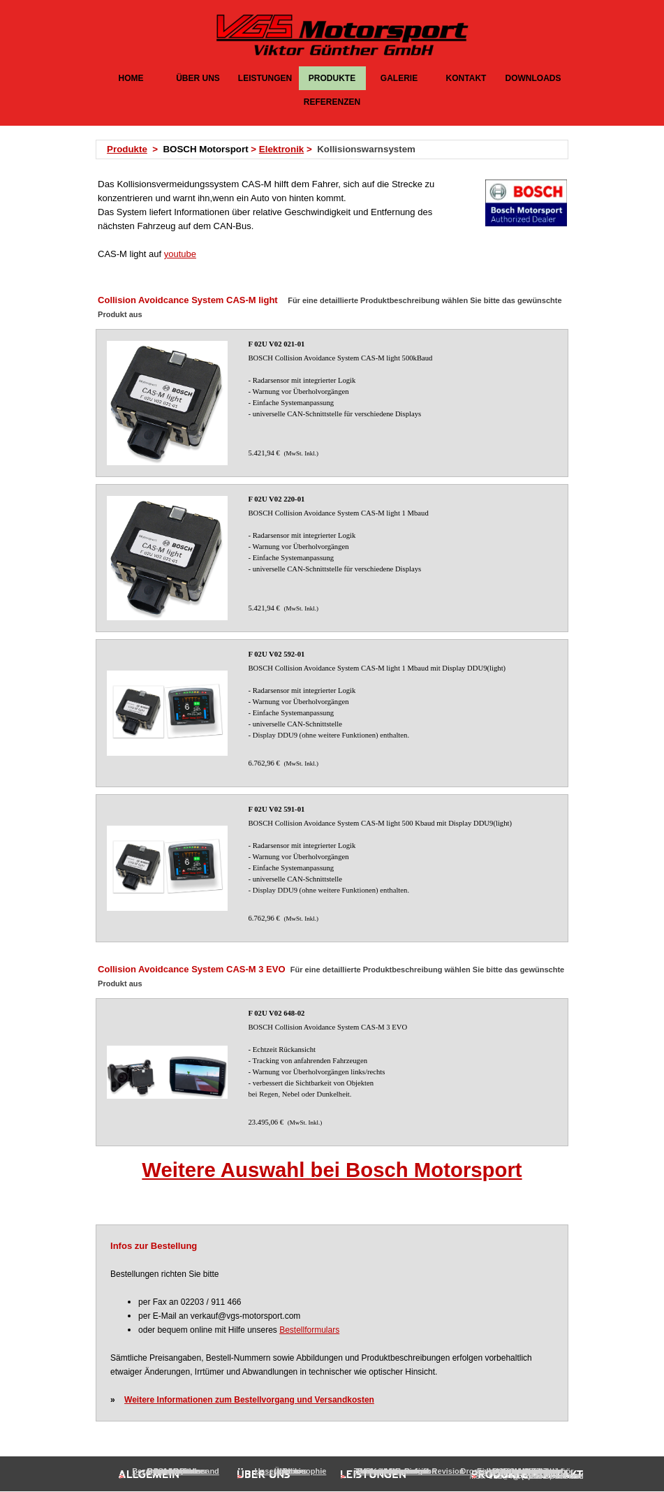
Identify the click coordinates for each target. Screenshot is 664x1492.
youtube (180, 254)
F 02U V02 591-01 (277, 809)
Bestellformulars (309, 1330)
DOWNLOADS (533, 78)
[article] (332, 403)
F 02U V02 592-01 (277, 654)
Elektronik (281, 149)
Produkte (127, 149)
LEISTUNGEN (265, 78)
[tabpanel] (336, 149)
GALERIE (399, 78)
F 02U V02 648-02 (277, 1013)
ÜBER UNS (198, 78)
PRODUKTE (332, 78)
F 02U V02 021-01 (277, 344)
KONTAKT (466, 78)
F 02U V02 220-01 (277, 499)
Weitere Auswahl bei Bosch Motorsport (332, 1169)
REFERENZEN (332, 102)
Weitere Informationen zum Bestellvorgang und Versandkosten (249, 1400)
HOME (131, 78)
